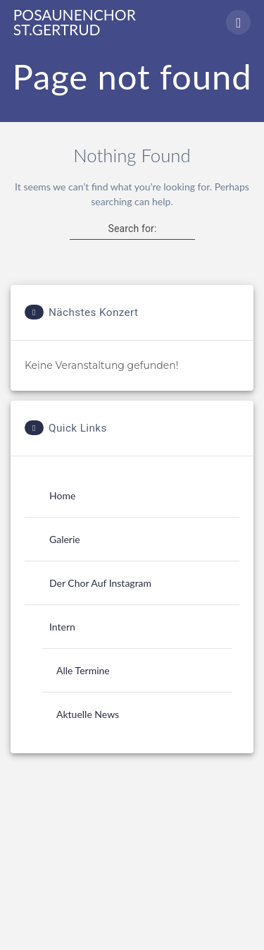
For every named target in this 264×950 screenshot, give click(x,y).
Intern (62, 627)
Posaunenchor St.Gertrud (74, 22)
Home (62, 495)
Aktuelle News (87, 714)
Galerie (64, 539)
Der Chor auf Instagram (100, 583)
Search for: (132, 228)
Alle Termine (83, 670)
